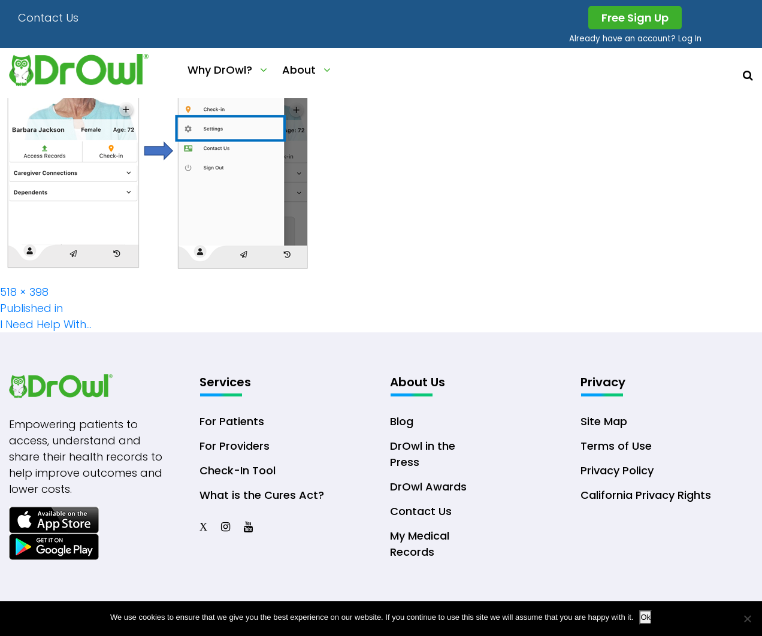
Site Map (603, 421)
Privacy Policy (617, 470)
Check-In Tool (237, 470)
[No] (747, 619)
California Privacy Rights (645, 494)
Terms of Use (616, 445)
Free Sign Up (635, 17)
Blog (401, 421)
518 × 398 (24, 291)
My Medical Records (419, 543)
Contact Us (48, 17)
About (299, 69)
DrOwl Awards (428, 486)
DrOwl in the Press (422, 454)
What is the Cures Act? (261, 494)
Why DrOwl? (220, 69)
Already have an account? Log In (635, 38)
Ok (645, 617)
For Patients (231, 421)
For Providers (234, 445)
